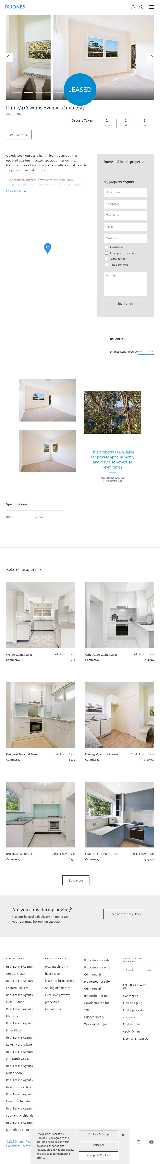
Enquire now (125, 303)
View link (146, 352)
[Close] (123, 1135)
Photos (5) (21, 135)
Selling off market (58, 988)
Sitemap (28, 1146)
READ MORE (14, 191)
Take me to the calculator (125, 914)
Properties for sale (97, 960)
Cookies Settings (98, 1134)
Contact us (130, 996)
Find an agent (132, 1003)
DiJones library (94, 1017)
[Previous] (8, 57)
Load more (76, 880)
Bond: (10, 517)
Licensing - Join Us (135, 1038)
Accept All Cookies (98, 1155)
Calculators (53, 1009)
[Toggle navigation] (151, 7)
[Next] (151, 57)
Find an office (132, 1024)
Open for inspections (59, 981)
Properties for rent (97, 967)
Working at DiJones (97, 1024)
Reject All (98, 1145)
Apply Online (131, 1031)
